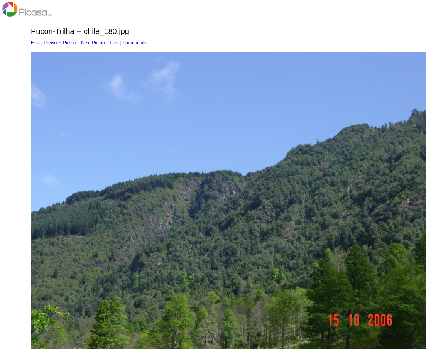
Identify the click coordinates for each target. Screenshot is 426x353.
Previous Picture (60, 43)
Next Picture (93, 43)
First (35, 43)
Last (114, 43)
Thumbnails (135, 43)
